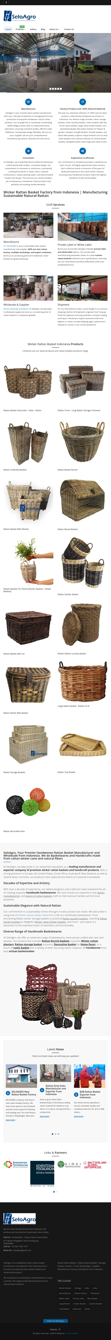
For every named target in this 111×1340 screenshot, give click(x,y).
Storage (78, 1288)
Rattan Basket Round (67, 469)
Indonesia (77, 1309)
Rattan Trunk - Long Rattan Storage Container (79, 410)
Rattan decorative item (14, 831)
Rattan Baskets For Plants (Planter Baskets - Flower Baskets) (27, 590)
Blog (43, 29)
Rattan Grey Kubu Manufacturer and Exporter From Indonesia (56, 1090)
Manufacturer (65, 1293)
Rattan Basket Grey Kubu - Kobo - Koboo (22, 410)
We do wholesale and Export (15, 308)
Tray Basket (64, 1309)
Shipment (63, 304)
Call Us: (6, 1246)
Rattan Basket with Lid (13, 653)
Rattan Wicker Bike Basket (15, 713)
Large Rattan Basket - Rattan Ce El (73, 706)
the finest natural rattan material (33, 915)
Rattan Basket (65, 1288)
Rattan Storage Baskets (14, 772)
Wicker (88, 1309)
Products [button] (20, 29)
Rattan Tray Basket (66, 772)
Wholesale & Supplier (16, 304)
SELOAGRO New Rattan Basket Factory (24, 1093)
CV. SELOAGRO (10, 246)
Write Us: (7, 1250)
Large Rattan (64, 1303)
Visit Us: (7, 1237)
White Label (64, 1298)
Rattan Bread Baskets (68, 529)
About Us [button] (54, 29)
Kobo (95, 1288)
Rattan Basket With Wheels (16, 529)
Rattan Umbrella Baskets (15, 469)
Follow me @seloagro (55, 1321)
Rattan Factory (80, 1293)
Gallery (33, 29)
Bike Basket (92, 1298)
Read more (11, 1120)
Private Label (78, 1298)
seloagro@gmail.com (22, 1250)
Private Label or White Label (74, 244)
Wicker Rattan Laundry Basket (72, 653)
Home (8, 29)
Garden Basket (95, 1303)
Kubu (87, 1288)
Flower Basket (80, 1303)
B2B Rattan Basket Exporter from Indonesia (90, 1094)
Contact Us (69, 29)
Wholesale (95, 1293)
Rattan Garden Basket (68, 594)
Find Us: (53, 1329)
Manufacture (11, 242)
